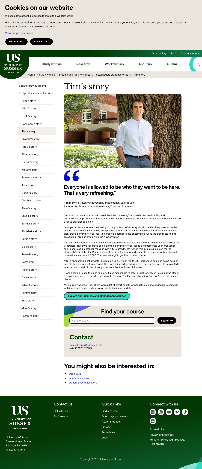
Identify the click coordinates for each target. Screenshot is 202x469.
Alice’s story (29, 100)
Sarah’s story (29, 238)
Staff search (61, 416)
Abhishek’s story (31, 231)
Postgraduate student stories (36, 93)
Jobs (105, 437)
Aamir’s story (29, 269)
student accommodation (82, 382)
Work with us (114, 64)
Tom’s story (28, 185)
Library (106, 427)
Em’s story (28, 300)
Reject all (16, 41)
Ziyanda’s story (30, 139)
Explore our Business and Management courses (97, 295)
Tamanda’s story (31, 177)
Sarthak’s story (30, 223)
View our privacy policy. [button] (19, 33)
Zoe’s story (28, 262)
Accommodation (111, 421)
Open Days (75, 373)
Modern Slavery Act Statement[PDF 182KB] (167, 442)
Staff (173, 53)
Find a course (110, 411)
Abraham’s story (31, 200)
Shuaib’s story (30, 215)
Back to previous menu (32, 85)
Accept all (41, 41)
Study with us (52, 64)
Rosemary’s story (32, 124)
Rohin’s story (29, 292)
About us (145, 64)
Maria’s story (29, 308)
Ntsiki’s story (29, 116)
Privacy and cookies (162, 434)
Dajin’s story (29, 277)
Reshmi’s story (30, 315)
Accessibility (159, 53)
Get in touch (61, 411)
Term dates (108, 432)
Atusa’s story (29, 208)
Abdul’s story (29, 146)
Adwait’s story (30, 285)
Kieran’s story (30, 169)
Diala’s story (29, 246)
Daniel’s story (29, 192)
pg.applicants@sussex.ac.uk (86, 344)
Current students (190, 53)
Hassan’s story (30, 162)
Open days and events (115, 416)
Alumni (171, 64)
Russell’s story (30, 254)
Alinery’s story (30, 154)
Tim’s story (29, 131)
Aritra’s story (29, 108)
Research (83, 64)
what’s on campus (79, 378)
